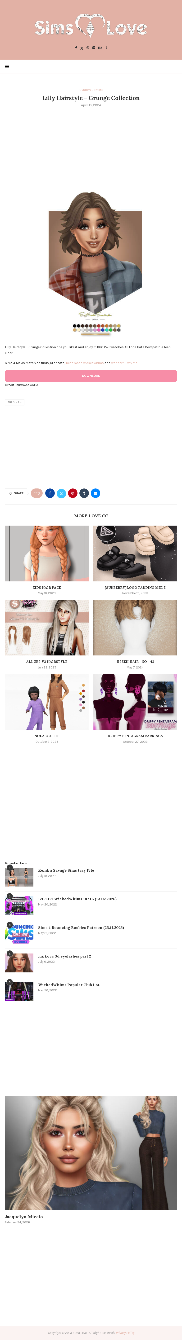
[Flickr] (93, 48)
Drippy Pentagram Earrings (135, 736)
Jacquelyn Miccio (24, 1216)
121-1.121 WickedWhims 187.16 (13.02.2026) (77, 898)
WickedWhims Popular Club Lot (69, 984)
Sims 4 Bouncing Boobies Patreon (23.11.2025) (81, 927)
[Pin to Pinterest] (72, 493)
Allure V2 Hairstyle (46, 661)
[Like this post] (38, 493)
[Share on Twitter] (61, 493)
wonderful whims (124, 363)
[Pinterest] (87, 48)
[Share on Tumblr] (84, 493)
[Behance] (100, 48)
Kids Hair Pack (46, 587)
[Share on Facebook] (50, 493)
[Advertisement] (91, 146)
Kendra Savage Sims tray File (66, 870)
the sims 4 (14, 402)
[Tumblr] (106, 48)
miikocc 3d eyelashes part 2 (64, 956)
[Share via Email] (95, 493)
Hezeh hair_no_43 (135, 661)
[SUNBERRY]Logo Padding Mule (135, 587)
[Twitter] (81, 48)
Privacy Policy (125, 1333)
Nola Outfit (47, 736)
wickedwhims (93, 363)
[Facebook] (76, 48)
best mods (74, 363)
